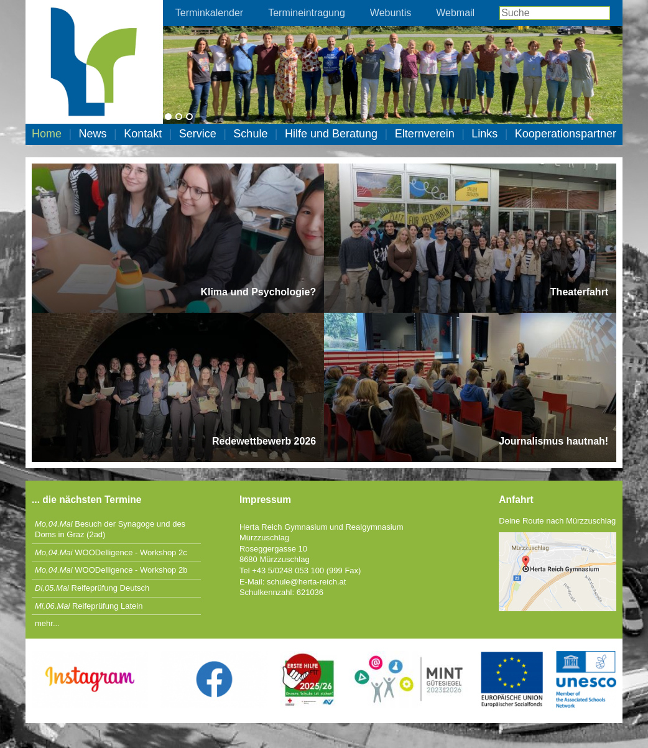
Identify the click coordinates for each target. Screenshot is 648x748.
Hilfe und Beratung (331, 133)
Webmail (455, 12)
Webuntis (390, 12)
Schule (250, 133)
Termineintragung (306, 12)
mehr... (47, 623)
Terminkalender (209, 12)
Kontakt (143, 133)
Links (484, 133)
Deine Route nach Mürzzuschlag (557, 520)
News (93, 133)
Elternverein (425, 133)
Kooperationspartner (565, 133)
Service (197, 133)
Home (47, 133)
